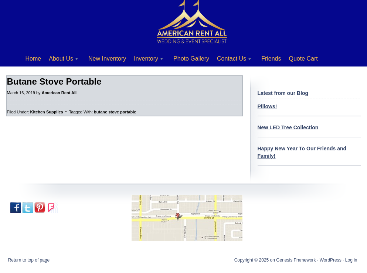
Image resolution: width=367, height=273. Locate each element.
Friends (271, 58)
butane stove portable (115, 112)
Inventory (146, 60)
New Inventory (107, 58)
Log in (351, 260)
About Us (61, 60)
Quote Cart (303, 58)
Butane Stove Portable (54, 81)
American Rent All (59, 93)
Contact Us (231, 60)
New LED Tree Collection (288, 127)
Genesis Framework (296, 260)
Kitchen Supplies (46, 112)
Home (33, 58)
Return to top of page (29, 260)
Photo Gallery (191, 58)
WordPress (330, 260)
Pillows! (267, 106)
